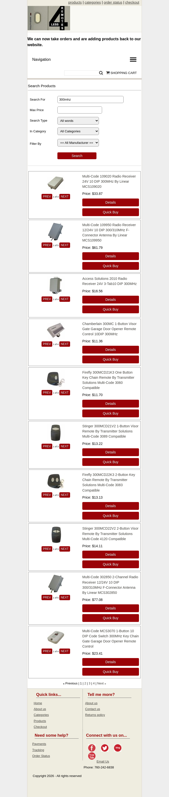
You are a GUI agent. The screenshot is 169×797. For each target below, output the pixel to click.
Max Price (37, 110)
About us (40, 709)
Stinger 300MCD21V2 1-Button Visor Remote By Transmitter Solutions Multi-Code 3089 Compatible (110, 431)
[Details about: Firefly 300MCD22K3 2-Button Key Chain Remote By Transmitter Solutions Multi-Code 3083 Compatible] (110, 506)
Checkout (40, 727)
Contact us (92, 709)
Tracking (38, 750)
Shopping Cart (124, 73)
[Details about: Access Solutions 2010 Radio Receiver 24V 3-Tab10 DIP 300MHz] (110, 300)
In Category (38, 131)
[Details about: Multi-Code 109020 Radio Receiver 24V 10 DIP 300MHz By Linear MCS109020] (110, 202)
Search (101, 73)
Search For (37, 99)
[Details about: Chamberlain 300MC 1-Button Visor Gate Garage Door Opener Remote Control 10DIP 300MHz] (110, 350)
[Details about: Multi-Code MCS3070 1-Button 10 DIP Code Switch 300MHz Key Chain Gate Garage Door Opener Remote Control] (110, 662)
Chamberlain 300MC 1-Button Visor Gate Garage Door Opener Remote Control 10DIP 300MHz (109, 329)
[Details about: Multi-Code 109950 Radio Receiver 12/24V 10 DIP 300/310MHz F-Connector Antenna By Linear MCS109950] (110, 256)
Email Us (103, 761)
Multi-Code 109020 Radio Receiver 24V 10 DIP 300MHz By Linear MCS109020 (109, 181)
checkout (132, 2)
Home (38, 703)
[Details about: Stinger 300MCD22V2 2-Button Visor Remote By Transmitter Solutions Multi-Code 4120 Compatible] (110, 554)
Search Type (38, 120)
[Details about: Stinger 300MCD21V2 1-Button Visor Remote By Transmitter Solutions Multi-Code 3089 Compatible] (110, 452)
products (75, 2)
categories (92, 2)
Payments (39, 744)
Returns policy (95, 715)
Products (40, 721)
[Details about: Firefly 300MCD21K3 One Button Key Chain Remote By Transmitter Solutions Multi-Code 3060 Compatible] (110, 404)
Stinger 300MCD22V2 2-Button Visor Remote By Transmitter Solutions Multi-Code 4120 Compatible (110, 533)
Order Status (41, 756)
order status (113, 2)
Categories (41, 715)
